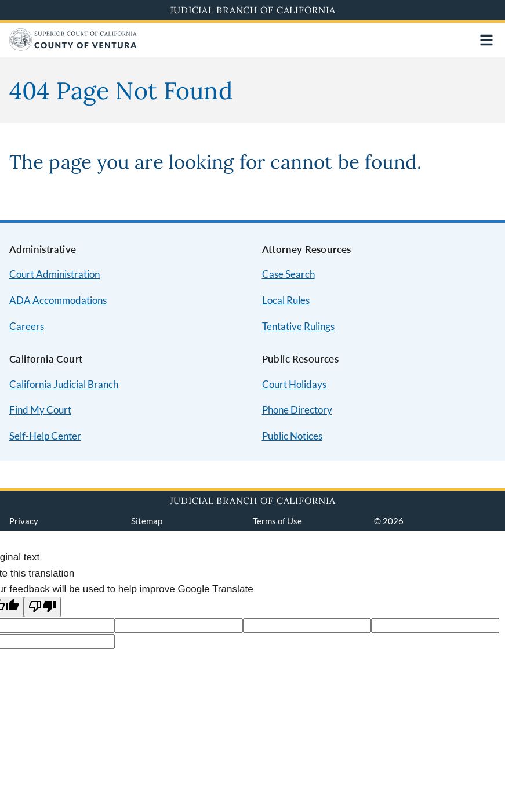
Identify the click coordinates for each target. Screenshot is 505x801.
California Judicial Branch (63, 384)
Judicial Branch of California (253, 10)
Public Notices (292, 436)
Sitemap (146, 521)
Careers (26, 326)
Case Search (288, 274)
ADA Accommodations (58, 300)
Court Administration (54, 274)
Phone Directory (297, 410)
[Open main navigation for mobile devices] (486, 40)
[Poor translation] (42, 607)
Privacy (23, 521)
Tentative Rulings (298, 326)
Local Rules (286, 300)
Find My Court (40, 410)
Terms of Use (277, 521)
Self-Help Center (45, 436)
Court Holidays (294, 384)
